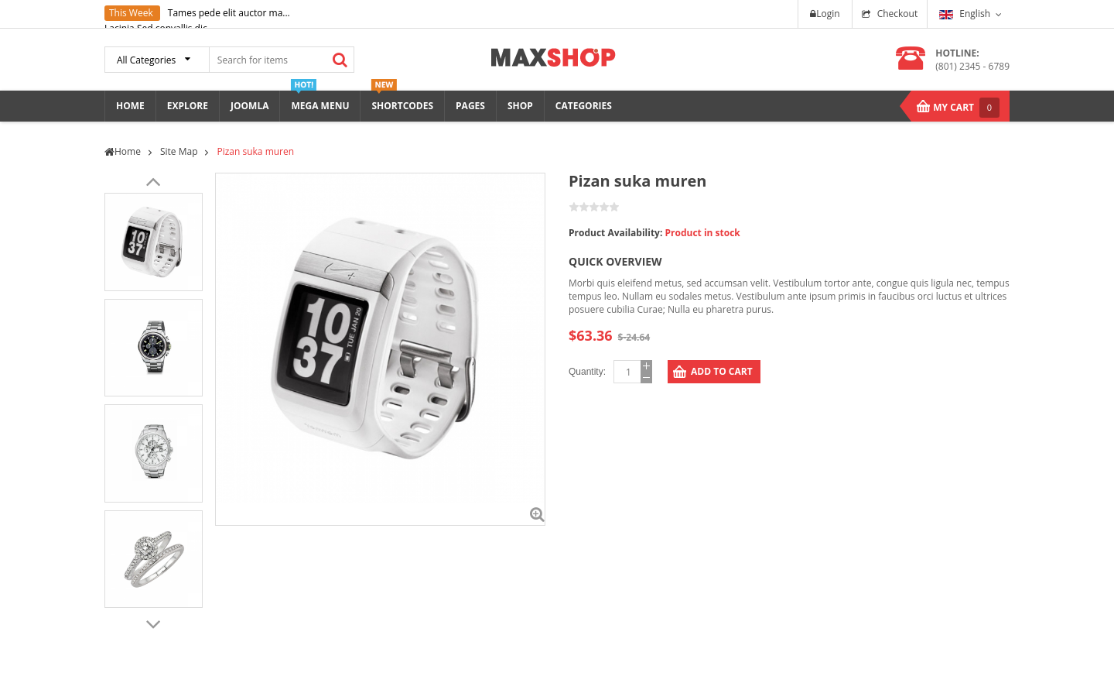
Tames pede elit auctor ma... (229, 12)
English (964, 13)
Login (824, 13)
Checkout (897, 13)
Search (339, 59)
